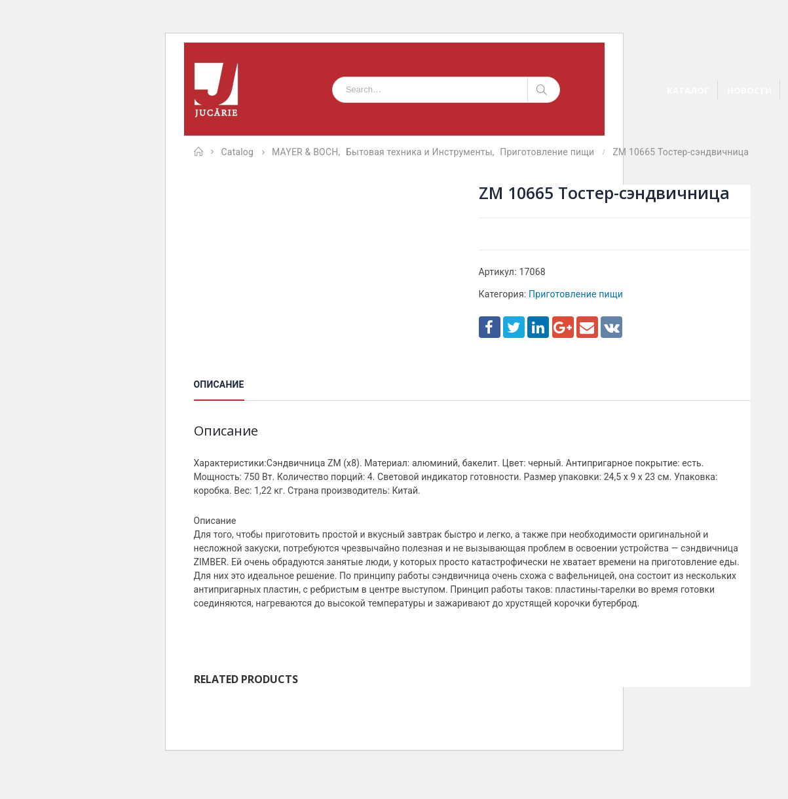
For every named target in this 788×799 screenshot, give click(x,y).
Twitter (514, 327)
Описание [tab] (219, 384)
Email (587, 327)
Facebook (489, 327)
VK (611, 327)
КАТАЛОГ (688, 90)
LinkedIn (538, 327)
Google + (563, 327)
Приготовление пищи (576, 294)
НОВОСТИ (749, 90)
